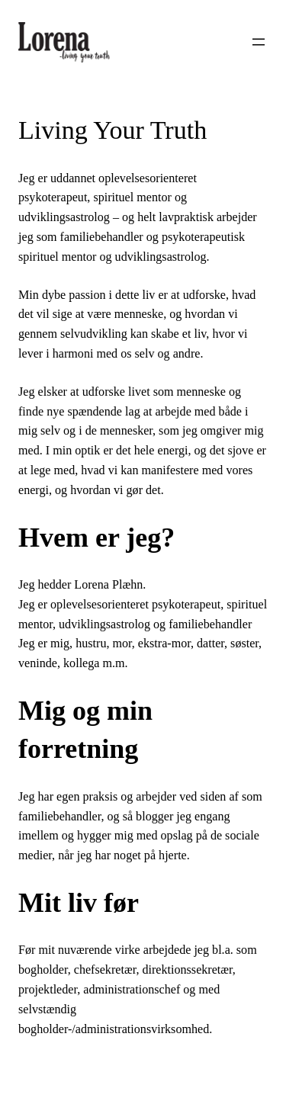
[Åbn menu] (258, 42)
